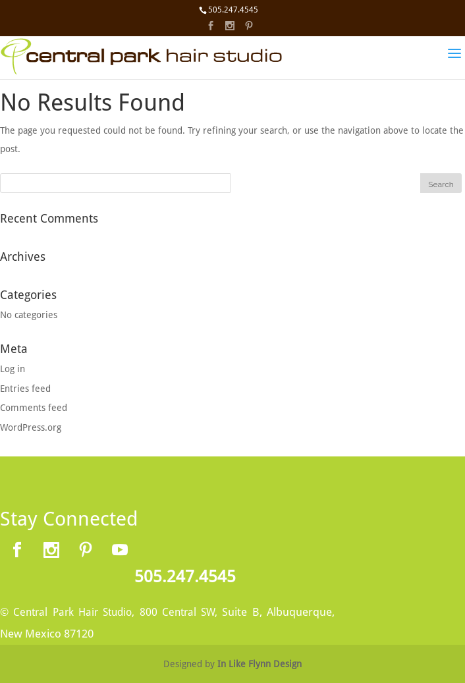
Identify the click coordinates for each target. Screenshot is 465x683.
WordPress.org (30, 427)
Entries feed (25, 388)
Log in (12, 369)
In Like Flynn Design (259, 664)
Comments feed (33, 407)
